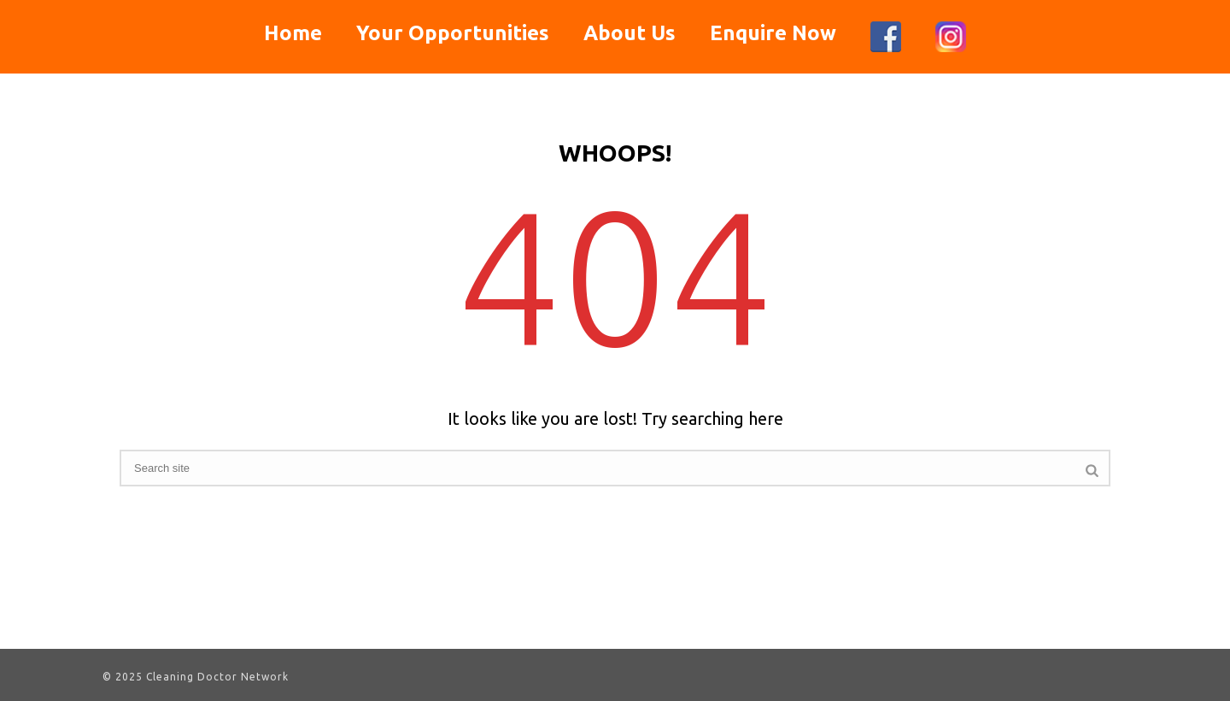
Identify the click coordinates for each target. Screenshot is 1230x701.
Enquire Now (773, 32)
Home (293, 32)
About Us (629, 32)
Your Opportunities (452, 32)
